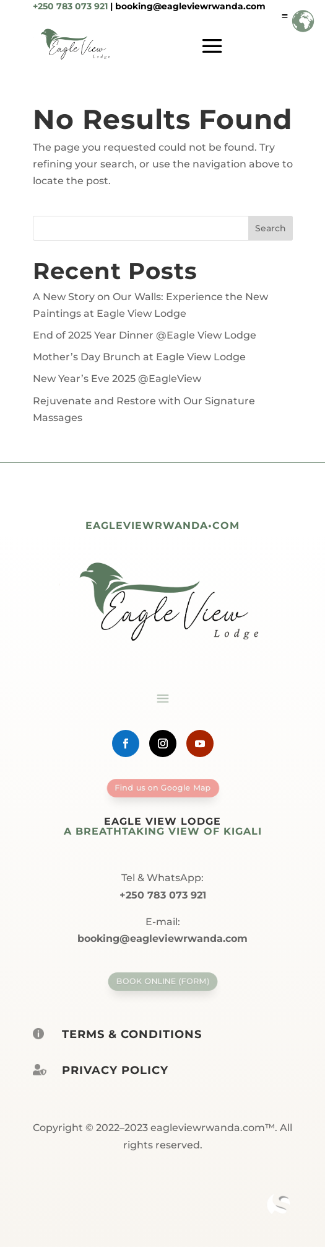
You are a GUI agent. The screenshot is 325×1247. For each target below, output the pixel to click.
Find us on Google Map (162, 787)
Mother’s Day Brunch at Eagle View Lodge (139, 357)
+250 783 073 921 (70, 6)
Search (270, 228)
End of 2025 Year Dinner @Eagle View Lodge (144, 335)
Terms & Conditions (132, 1034)
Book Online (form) (162, 981)
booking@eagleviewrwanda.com (190, 6)
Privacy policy (115, 1070)
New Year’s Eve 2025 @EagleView (117, 378)
